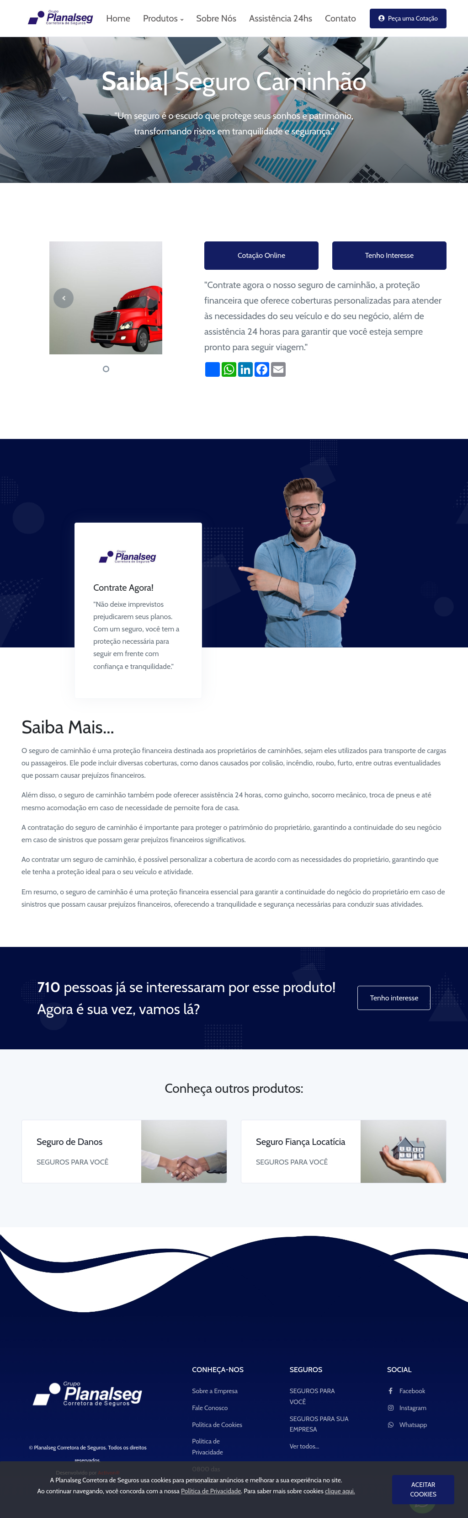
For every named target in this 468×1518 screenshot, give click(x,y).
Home (118, 18)
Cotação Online (261, 255)
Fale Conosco (210, 1408)
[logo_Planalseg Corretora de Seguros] (55, 18)
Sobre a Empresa (215, 1391)
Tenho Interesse (389, 255)
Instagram (406, 1408)
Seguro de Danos (69, 1141)
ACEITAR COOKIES (423, 1489)
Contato (340, 18)
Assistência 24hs (280, 18)
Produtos (163, 18)
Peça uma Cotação (408, 18)
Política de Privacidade (207, 1446)
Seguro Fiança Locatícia (301, 1141)
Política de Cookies (217, 1425)
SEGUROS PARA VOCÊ (312, 1396)
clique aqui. (340, 1491)
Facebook (406, 1391)
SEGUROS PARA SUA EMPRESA (319, 1424)
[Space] (87, 1395)
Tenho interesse (394, 998)
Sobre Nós (216, 18)
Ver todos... (304, 1446)
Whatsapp (407, 1425)
